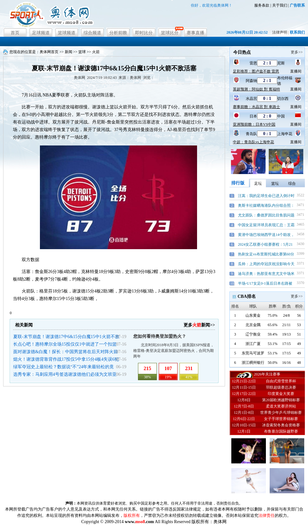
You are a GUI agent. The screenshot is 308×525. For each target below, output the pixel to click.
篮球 (82, 52)
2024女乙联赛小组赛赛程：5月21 (265, 244)
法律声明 (279, 32)
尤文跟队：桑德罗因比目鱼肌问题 (266, 215)
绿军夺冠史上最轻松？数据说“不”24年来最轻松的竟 (63, 366)
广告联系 (297, 5)
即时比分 (144, 32)
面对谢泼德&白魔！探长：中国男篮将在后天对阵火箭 (65, 351)
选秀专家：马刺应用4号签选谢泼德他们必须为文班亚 (65, 374)
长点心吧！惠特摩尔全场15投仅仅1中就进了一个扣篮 (65, 344)
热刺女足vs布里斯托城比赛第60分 (266, 254)
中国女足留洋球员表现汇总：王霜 (266, 225)
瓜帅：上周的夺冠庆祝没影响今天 (266, 264)
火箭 (96, 52)
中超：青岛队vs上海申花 (253, 142)
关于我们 (279, 5)
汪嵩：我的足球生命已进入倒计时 (266, 196)
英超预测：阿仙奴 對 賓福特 (256, 89)
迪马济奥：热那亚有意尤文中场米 (266, 273)
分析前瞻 (118, 32)
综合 (292, 183)
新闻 (68, 52)
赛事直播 (195, 32)
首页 (15, 32)
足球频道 (41, 32)
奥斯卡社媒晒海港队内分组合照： (266, 205)
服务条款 (261, 5)
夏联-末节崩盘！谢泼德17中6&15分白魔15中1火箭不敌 (66, 336)
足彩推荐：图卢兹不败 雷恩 (256, 71)
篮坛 (275, 183)
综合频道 (92, 32)
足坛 (258, 183)
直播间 (295, 71)
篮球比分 (170, 32)
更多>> (297, 52)
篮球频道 (66, 32)
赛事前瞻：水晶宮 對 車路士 (256, 107)
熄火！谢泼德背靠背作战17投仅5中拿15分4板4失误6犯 (66, 359)
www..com (139, 521)
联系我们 (297, 32)
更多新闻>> (199, 325)
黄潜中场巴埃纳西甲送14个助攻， (266, 234)
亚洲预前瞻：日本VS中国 (254, 124)
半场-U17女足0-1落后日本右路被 (265, 283)
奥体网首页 (49, 52)
